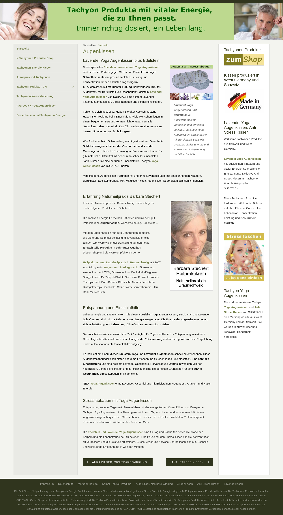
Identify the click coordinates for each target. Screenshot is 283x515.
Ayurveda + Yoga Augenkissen (36, 105)
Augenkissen (185, 483)
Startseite (23, 48)
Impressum (47, 483)
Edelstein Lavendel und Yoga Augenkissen (131, 67)
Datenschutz (65, 483)
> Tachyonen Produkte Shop (35, 58)
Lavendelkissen (233, 483)
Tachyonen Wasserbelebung (35, 96)
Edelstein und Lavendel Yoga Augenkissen (115, 431)
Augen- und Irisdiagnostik (121, 267)
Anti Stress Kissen (208, 483)
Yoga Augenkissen (102, 383)
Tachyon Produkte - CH (32, 86)
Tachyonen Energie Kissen (34, 67)
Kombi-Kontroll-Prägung (116, 483)
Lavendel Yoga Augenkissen (242, 158)
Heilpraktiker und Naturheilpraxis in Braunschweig (116, 262)
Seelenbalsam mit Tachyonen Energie (41, 115)
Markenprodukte (88, 483)
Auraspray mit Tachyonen (33, 77)
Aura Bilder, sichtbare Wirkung (154, 483)
